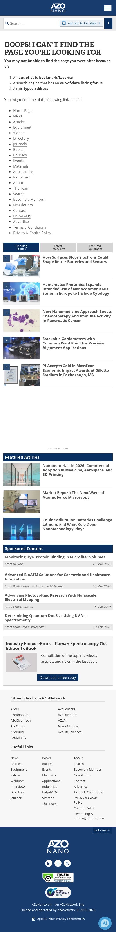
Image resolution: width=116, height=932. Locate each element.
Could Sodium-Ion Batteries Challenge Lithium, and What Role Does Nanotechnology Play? (77, 524)
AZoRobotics (20, 715)
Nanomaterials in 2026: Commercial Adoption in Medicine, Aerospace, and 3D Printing (78, 470)
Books (18, 149)
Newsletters (23, 204)
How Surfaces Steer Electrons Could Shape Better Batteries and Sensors (75, 259)
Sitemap (48, 798)
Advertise (21, 221)
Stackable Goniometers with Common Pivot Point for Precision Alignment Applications (74, 343)
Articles (19, 121)
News (17, 116)
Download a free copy (58, 677)
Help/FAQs (22, 216)
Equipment (22, 127)
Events (18, 160)
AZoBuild (17, 732)
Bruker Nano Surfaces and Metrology (38, 586)
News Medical (68, 726)
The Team (21, 188)
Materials (21, 166)
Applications (23, 171)
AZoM (15, 709)
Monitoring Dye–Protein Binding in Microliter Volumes (55, 556)
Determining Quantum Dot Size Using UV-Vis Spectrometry (45, 617)
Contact (19, 210)
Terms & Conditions (29, 227)
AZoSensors (66, 709)
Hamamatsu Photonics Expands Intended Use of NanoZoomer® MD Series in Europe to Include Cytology (76, 289)
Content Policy (84, 808)
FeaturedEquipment (95, 247)
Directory (21, 138)
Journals (20, 144)
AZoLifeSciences (70, 732)
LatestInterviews (58, 247)
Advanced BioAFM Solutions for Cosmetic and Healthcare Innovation (57, 577)
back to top (102, 830)
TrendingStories (21, 247)
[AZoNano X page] (67, 863)
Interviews (18, 786)
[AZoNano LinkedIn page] (48, 863)
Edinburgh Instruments (28, 627)
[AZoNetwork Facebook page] (58, 863)
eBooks (47, 764)
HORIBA (18, 564)
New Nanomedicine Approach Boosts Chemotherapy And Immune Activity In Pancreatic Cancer (77, 316)
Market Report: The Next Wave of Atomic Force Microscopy (73, 494)
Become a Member (28, 199)
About (18, 182)
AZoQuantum (68, 715)
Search (19, 193)
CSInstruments (23, 606)
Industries (21, 177)
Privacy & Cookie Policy (32, 232)
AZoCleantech (21, 720)
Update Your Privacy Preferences (58, 919)
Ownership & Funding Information (89, 816)
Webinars (18, 781)
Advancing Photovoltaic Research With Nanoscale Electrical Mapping (50, 597)
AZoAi (62, 720)
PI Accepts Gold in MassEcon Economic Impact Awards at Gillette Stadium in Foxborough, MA (76, 370)
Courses (20, 155)
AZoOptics (18, 726)
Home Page (22, 110)
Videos (18, 132)
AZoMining (18, 738)
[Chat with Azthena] (105, 923)
